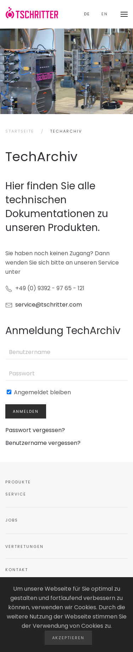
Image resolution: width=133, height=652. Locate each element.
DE (87, 14)
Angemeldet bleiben (39, 392)
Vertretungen (24, 546)
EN (104, 14)
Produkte (18, 482)
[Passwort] (66, 373)
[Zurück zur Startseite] (32, 14)
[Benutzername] (66, 352)
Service (15, 494)
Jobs (11, 520)
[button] (124, 14)
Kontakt (16, 570)
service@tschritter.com (48, 305)
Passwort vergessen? (35, 430)
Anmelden (26, 411)
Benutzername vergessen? (43, 443)
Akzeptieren (68, 638)
